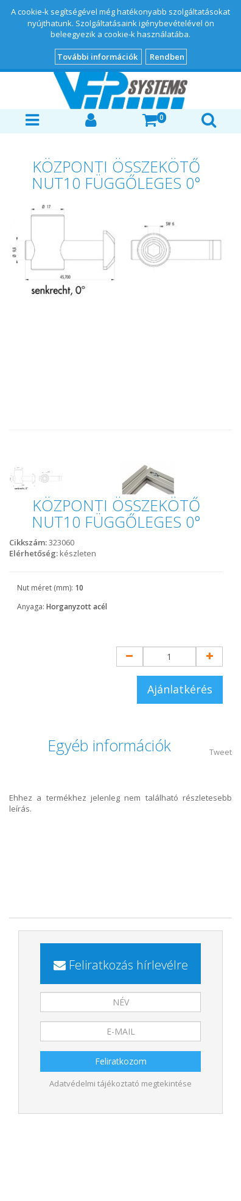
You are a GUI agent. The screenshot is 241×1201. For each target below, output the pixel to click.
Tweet (220, 751)
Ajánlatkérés (179, 689)
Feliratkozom (121, 1061)
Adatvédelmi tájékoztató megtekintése (120, 1083)
